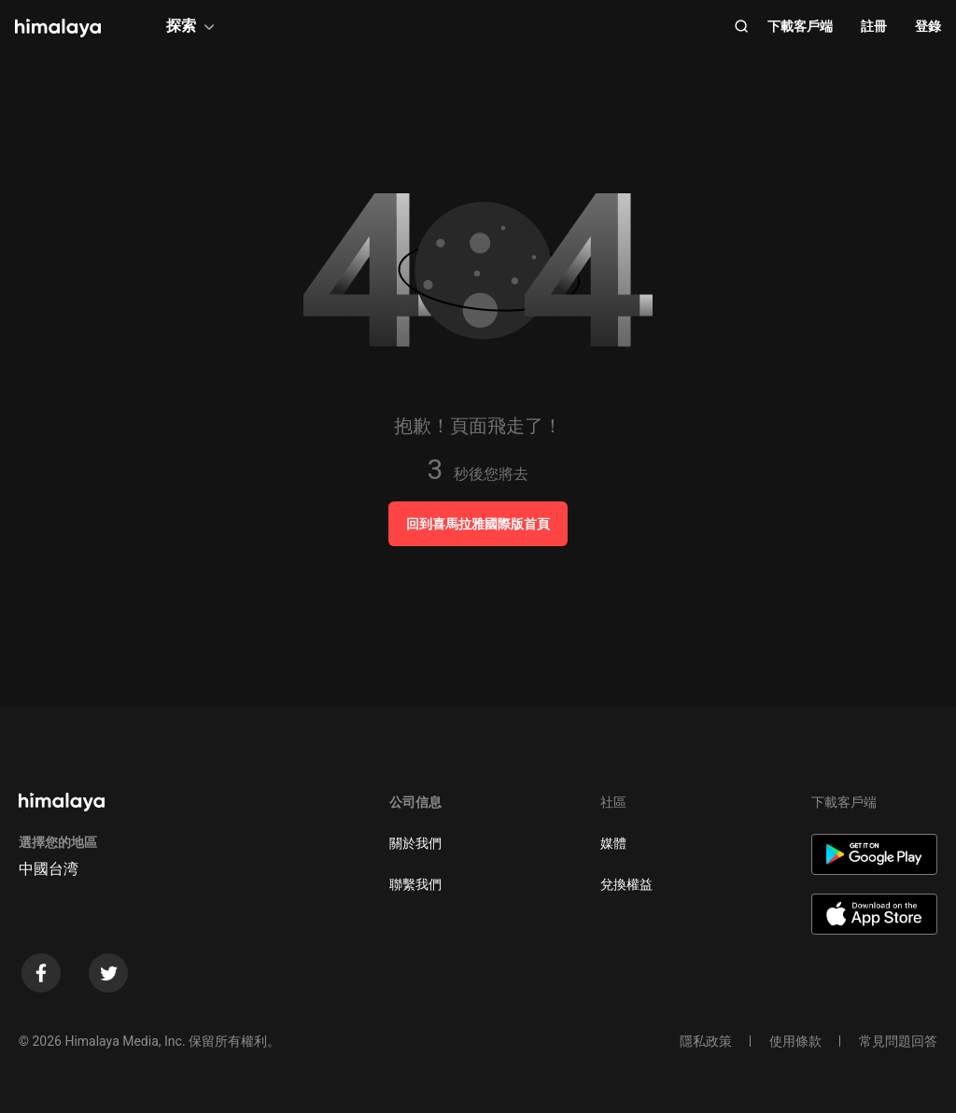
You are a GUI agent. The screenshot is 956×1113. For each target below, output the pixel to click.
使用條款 (795, 1041)
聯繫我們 (415, 884)
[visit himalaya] (58, 28)
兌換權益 (626, 884)
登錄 (928, 26)
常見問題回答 (898, 1041)
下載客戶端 (800, 26)
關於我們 (415, 843)
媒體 (613, 843)
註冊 (874, 26)
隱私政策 (706, 1041)
